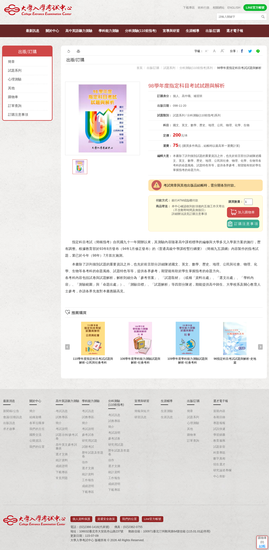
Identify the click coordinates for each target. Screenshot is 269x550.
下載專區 (189, 7)
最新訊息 (32, 31)
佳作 (85, 462)
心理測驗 (14, 79)
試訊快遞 (219, 429)
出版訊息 (9, 423)
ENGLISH (233, 7)
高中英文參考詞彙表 (66, 446)
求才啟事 (9, 429)
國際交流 (35, 434)
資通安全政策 (106, 517)
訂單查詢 (14, 106)
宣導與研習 (171, 31)
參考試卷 (88, 434)
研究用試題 (89, 440)
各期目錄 (219, 417)
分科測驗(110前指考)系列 (196, 68)
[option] (102, 118)
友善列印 (78, 51)
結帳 (259, 519)
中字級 (214, 51)
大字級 (222, 51)
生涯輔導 (192, 31)
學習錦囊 (219, 434)
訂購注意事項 (18, 114)
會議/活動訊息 (12, 417)
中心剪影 (219, 476)
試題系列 (14, 70)
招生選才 (219, 464)
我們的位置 (37, 446)
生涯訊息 (167, 417)
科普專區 (219, 452)
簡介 (32, 411)
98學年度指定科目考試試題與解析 (239, 68)
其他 (11, 88)
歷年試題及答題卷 (92, 454)
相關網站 (218, 7)
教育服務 (219, 440)
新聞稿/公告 (11, 411)
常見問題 (62, 478)
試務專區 (62, 417)
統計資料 (62, 460)
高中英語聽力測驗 (78, 31)
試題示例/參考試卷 (67, 436)
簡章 (11, 61)
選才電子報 (234, 31)
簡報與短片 (142, 411)
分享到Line (258, 51)
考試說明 (62, 429)
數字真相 (219, 458)
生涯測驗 (167, 411)
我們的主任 (37, 429)
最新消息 (9, 401)
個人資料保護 (81, 517)
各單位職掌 (37, 423)
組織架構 (35, 417)
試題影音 (219, 446)
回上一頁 (68, 51)
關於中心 (52, 31)
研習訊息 (140, 417)
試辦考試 (88, 446)
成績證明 (62, 466)
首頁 (139, 68)
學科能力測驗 (109, 31)
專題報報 (219, 423)
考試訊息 (62, 411)
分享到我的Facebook (242, 51)
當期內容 (219, 411)
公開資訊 (35, 440)
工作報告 (88, 480)
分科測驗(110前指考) (140, 31)
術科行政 (204, 7)
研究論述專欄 (222, 470)
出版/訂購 (213, 31)
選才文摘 (62, 454)
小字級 (206, 51)
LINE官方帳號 (255, 7)
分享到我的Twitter (250, 51)
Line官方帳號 (152, 517)
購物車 (13, 97)
